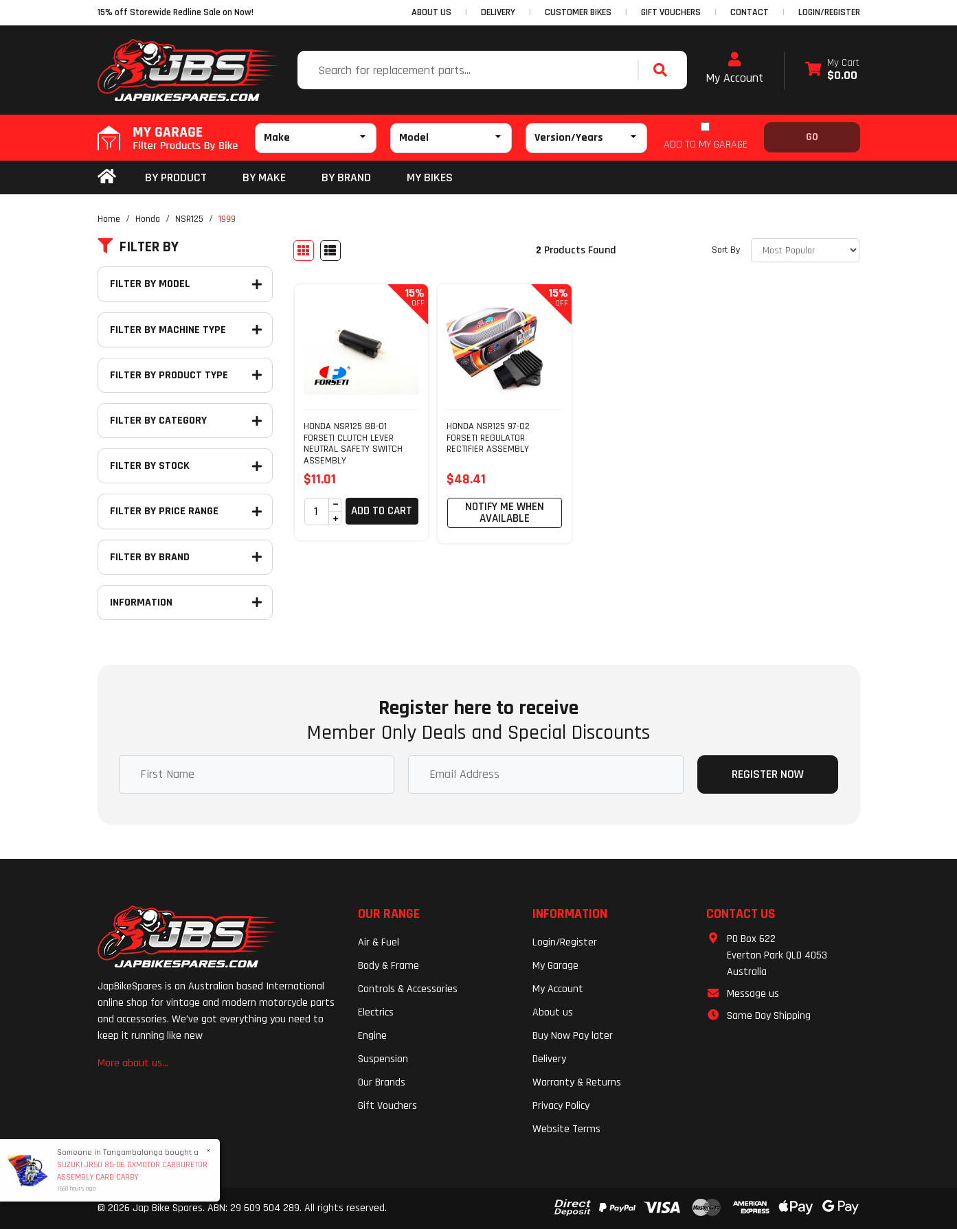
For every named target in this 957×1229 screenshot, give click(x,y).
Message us (753, 994)
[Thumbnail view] (303, 250)
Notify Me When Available (504, 512)
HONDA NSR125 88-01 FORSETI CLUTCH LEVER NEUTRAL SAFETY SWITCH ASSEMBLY (353, 443)
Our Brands (381, 1082)
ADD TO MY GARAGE (705, 144)
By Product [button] (176, 177)
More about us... (133, 1063)
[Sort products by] (805, 250)
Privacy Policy (560, 1106)
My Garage (555, 965)
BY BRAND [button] (346, 177)
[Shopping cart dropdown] (832, 70)
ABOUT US (431, 12)
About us (552, 1012)
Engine (372, 1036)
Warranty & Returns (576, 1082)
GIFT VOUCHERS (671, 12)
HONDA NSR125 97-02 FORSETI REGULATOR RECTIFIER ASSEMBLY (488, 438)
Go (812, 137)
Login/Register (829, 12)
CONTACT (749, 12)
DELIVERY (498, 12)
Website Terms (566, 1129)
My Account (734, 68)
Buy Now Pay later (572, 1036)
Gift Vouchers (387, 1106)
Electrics (376, 1012)
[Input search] (469, 70)
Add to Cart (381, 510)
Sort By (726, 250)
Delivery (549, 1059)
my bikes (430, 177)
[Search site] (663, 70)
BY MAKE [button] (264, 177)
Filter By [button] (138, 247)
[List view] (330, 250)
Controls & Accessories (408, 989)
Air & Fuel (378, 942)
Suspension (383, 1059)
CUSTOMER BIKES (578, 12)
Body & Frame (388, 965)
